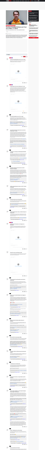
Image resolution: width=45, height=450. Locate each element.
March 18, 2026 (22, 181)
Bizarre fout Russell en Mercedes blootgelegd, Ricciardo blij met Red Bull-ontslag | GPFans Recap (33, 25)
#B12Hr (21, 416)
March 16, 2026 (21, 219)
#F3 (19, 304)
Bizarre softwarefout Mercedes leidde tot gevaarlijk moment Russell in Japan (33, 36)
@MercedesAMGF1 (18, 287)
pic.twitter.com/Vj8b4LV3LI (13, 383)
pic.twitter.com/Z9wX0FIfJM (22, 217)
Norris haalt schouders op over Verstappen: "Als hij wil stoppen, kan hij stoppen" (33, 20)
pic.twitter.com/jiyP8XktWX (16, 161)
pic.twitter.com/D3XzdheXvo (19, 441)
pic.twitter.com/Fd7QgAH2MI (13, 179)
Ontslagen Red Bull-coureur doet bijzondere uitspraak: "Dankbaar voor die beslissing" (33, 33)
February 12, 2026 (17, 439)
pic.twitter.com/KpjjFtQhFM (13, 288)
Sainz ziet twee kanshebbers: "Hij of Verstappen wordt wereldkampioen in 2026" (33, 15)
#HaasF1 (23, 122)
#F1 (24, 122)
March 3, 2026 (16, 332)
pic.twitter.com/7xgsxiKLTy (23, 370)
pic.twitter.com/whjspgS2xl (13, 357)
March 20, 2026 (22, 159)
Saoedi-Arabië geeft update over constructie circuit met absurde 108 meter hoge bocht (33, 28)
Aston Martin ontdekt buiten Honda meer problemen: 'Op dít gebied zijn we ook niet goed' (33, 31)
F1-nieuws (33, 37)
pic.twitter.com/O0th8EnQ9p (20, 144)
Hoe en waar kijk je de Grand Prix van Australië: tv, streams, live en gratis (33, 18)
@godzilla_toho (12, 122)
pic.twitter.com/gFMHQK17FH (14, 330)
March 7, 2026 (16, 290)
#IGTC (19, 416)
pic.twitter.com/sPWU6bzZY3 (14, 305)
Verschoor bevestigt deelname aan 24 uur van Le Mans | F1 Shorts (33, 13)
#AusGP (15, 287)
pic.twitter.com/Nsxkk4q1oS (16, 313)
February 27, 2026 (20, 346)
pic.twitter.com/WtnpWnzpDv (13, 123)
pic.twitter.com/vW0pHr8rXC (13, 417)
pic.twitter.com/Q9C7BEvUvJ (14, 204)
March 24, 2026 (22, 125)
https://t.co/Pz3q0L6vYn (14, 144)
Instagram (11, 222)
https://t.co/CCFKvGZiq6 (15, 416)
